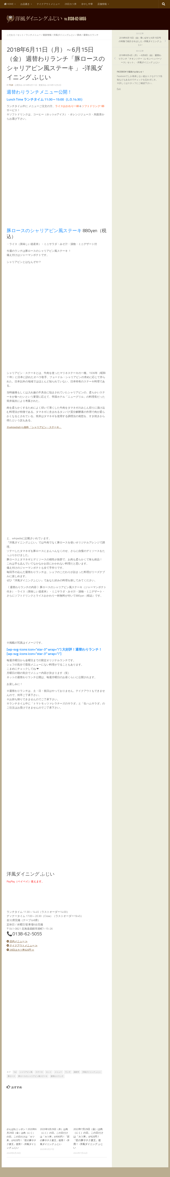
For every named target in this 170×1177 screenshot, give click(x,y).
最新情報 (49, 34)
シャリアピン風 (26, 1072)
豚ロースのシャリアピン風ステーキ (32, 1076)
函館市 (76, 1072)
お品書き (25, 4)
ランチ (68, 1072)
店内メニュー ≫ (18, 941)
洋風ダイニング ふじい (91, 1072)
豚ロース (11, 1076)
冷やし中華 (87, 4)
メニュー (58, 1072)
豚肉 (84, 34)
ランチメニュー (35, 34)
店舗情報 (102, 4)
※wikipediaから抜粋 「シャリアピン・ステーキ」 (36, 427)
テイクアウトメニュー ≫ (23, 945)
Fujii (119, 89)
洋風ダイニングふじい (68, 34)
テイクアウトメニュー (48, 4)
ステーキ (39, 1072)
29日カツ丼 (71, 4)
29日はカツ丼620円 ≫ (22, 949)
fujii (11, 85)
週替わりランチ (96, 34)
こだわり (11, 34)
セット (21, 34)
